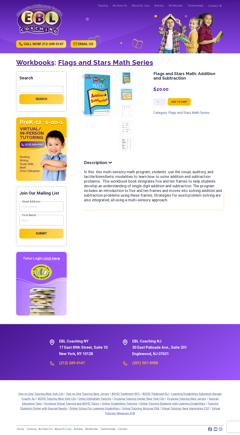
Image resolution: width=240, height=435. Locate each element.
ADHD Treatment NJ (155, 394)
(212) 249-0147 (34, 144)
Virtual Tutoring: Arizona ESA (140, 408)
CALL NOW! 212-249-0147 (43, 44)
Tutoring (31, 429)
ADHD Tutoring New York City (57, 399)
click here (51, 258)
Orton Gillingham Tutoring (95, 399)
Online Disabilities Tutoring (119, 403)
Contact (122, 429)
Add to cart (179, 101)
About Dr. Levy (63, 429)
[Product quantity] (159, 102)
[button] (84, 77)
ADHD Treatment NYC (126, 394)
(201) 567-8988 (145, 363)
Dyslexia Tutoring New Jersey (186, 399)
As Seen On (45, 429)
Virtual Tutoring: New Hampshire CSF (185, 408)
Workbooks (35, 62)
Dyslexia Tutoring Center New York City (139, 399)
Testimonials (108, 429)
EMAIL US (85, 44)
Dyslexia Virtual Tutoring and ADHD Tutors (71, 403)
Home (20, 429)
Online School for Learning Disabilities (95, 408)
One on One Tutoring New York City (41, 394)
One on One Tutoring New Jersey (87, 394)
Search (26, 78)
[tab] (154, 163)
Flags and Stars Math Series (105, 62)
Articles (78, 429)
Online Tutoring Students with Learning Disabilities (172, 403)
